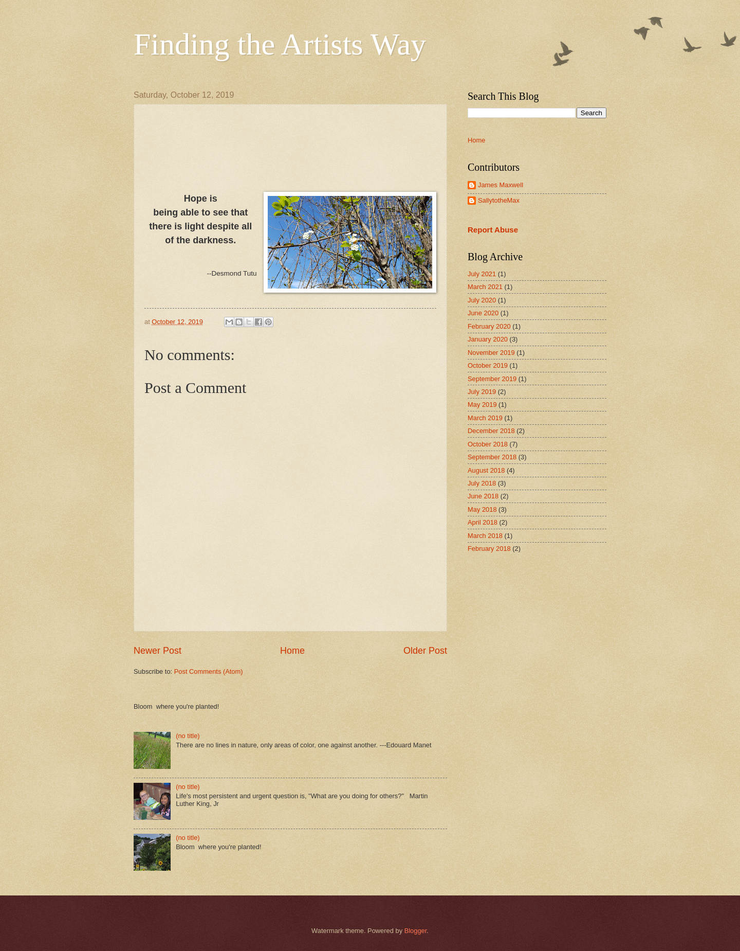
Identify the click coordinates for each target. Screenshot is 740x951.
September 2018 (492, 457)
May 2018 (482, 509)
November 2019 (491, 352)
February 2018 (489, 548)
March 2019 (485, 418)
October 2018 (488, 444)
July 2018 (482, 483)
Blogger (415, 931)
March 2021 (485, 287)
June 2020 (483, 313)
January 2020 (488, 339)
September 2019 (492, 379)
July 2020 (482, 300)
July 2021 (482, 274)
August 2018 (486, 470)
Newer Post (157, 650)
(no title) (188, 736)
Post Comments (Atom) (208, 671)
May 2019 (482, 404)
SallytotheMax (499, 200)
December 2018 (491, 431)
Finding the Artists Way (280, 44)
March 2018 (485, 536)
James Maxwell (500, 185)
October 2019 (488, 365)
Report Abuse (493, 229)
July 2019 (482, 392)
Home (292, 650)
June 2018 (483, 496)
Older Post (425, 650)
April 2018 (482, 522)
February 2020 (489, 326)
